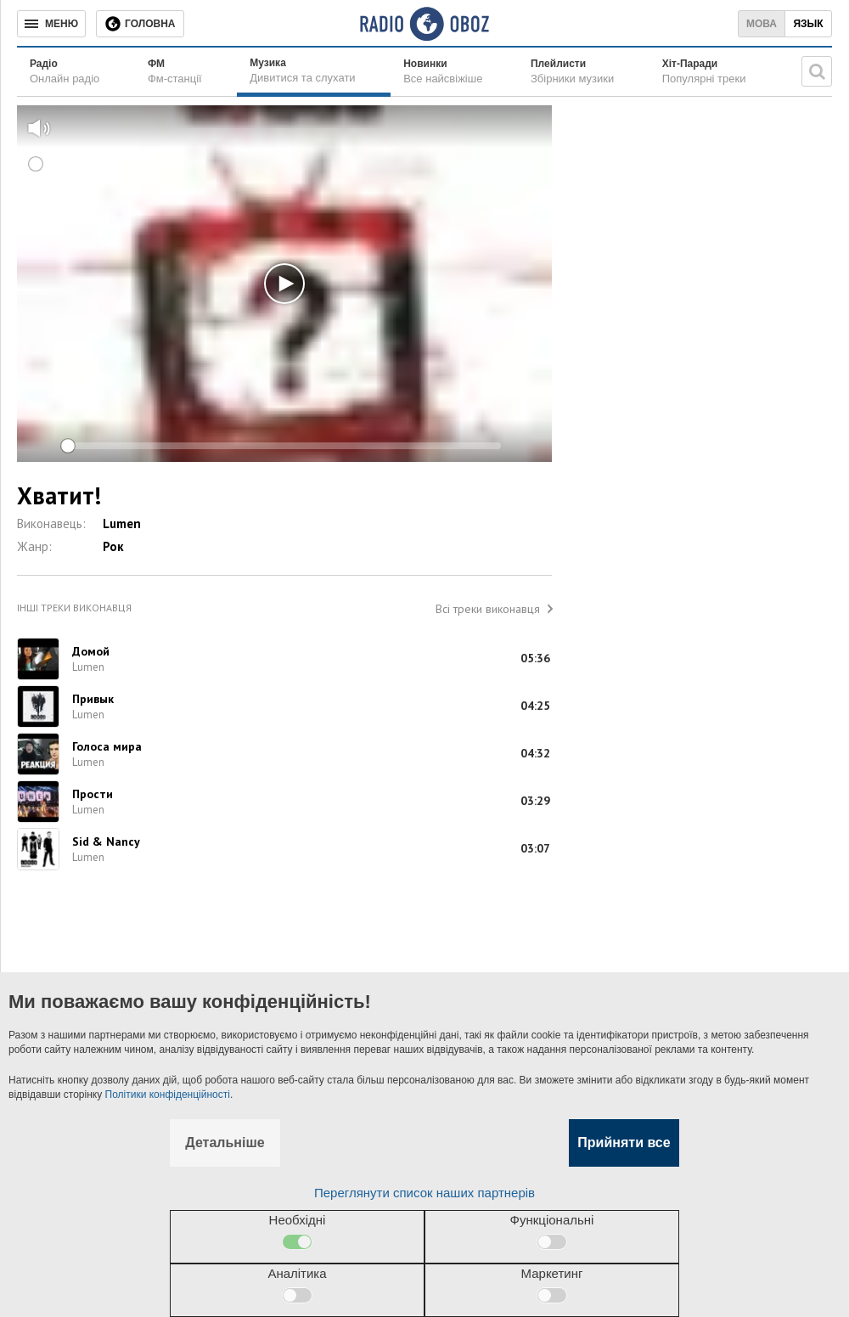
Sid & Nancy (106, 841)
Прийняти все (623, 1142)
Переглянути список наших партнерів (424, 1192)
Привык (93, 698)
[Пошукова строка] (816, 71)
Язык (808, 24)
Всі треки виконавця (488, 608)
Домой (91, 651)
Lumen (122, 523)
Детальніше (224, 1142)
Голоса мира (107, 746)
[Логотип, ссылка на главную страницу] (424, 24)
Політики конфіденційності (167, 1094)
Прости (92, 794)
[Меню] (51, 23)
